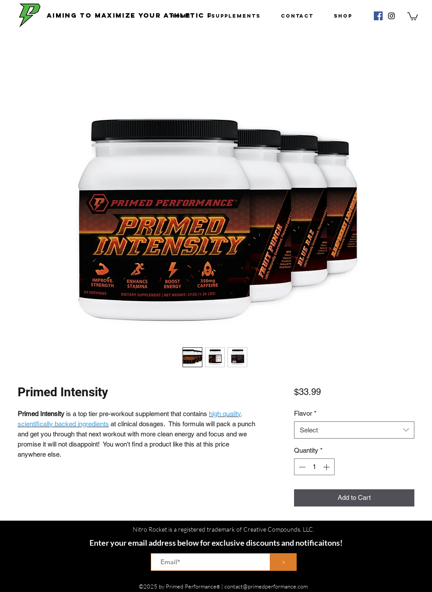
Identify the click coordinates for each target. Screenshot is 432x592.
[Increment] (327, 467)
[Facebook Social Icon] (378, 15)
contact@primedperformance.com (266, 586)
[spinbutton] (314, 467)
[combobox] (354, 430)
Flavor (305, 413)
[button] (412, 15)
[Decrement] (301, 467)
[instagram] (391, 15)
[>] (283, 562)
